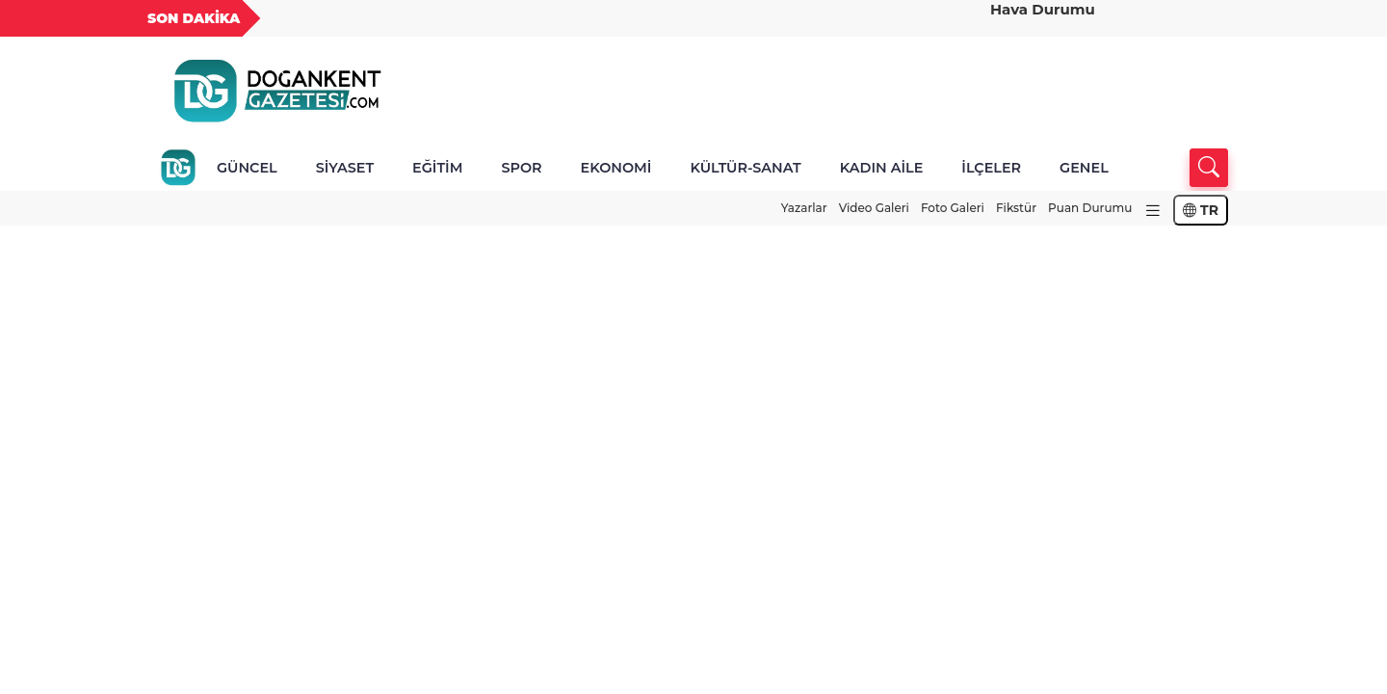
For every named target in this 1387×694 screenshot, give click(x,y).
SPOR (521, 167)
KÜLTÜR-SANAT (745, 167)
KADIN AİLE (882, 167)
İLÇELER (991, 167)
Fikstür (1016, 207)
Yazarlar (804, 207)
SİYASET (345, 167)
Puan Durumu (1090, 207)
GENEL (1084, 167)
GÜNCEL (247, 167)
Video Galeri (874, 207)
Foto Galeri (952, 207)
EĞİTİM (437, 167)
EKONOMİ (616, 167)
